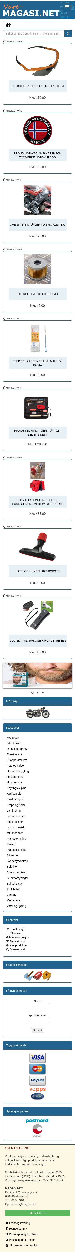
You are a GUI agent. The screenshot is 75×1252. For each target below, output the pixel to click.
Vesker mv (13, 900)
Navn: (37, 1001)
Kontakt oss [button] (37, 1213)
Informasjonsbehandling (22, 1245)
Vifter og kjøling (16, 906)
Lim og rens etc (16, 816)
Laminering (14, 810)
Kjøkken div (14, 793)
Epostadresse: (38, 1015)
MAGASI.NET (3, 10)
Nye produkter (18, 945)
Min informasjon (18, 937)
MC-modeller (15, 833)
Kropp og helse (16, 805)
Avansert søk (17, 949)
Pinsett (11, 844)
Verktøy (11, 894)
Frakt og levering (18, 1223)
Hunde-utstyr (15, 782)
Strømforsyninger (17, 878)
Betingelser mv (16, 1228)
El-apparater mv (17, 760)
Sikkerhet (12, 855)
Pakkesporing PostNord (22, 1234)
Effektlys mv (14, 754)
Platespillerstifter (17, 849)
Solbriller (12, 866)
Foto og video (15, 765)
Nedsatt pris (17, 941)
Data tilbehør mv (17, 748)
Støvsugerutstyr (16, 872)
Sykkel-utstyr (15, 883)
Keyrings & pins (16, 788)
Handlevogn (17, 929)
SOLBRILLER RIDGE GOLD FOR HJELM (37, 86)
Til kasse (15, 933)
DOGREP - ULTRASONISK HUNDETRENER (37, 640)
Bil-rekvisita (14, 743)
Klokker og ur (15, 799)
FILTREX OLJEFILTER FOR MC (37, 294)
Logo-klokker (15, 821)
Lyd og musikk (16, 827)
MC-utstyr (12, 701)
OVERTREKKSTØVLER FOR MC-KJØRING (37, 224)
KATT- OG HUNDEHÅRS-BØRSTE (38, 571)
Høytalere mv (15, 776)
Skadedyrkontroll (17, 861)
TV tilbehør (13, 889)
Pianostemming (16, 838)
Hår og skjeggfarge (18, 771)
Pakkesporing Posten (20, 1239)
